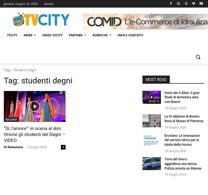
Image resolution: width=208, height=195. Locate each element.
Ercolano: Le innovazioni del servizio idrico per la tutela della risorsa (182, 140)
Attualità (11, 119)
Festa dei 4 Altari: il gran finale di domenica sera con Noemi (182, 97)
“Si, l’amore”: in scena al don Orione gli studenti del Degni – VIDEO (34, 134)
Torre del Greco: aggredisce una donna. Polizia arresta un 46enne (182, 163)
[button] (197, 57)
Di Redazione (13, 147)
